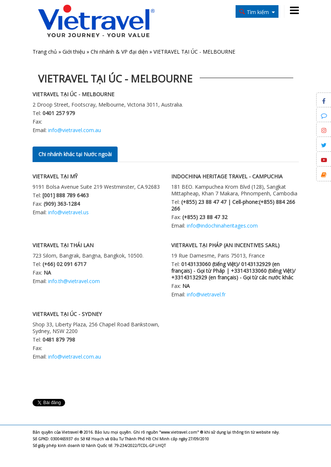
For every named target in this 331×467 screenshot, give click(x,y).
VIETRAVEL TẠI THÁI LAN (63, 245)
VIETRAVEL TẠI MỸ (55, 176)
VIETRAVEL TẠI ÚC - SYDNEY (67, 314)
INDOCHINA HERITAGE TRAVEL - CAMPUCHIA (227, 176)
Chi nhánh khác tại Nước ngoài (75, 154)
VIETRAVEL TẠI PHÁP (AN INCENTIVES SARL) (225, 245)
